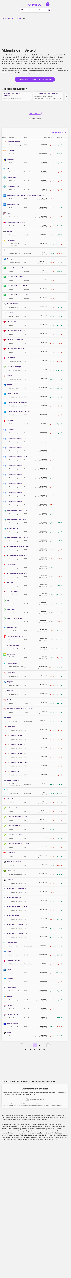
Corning (9, 970)
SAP (8, 169)
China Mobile (11, 178)
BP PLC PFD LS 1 (12, 609)
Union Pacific (11, 988)
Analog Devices (12, 259)
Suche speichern (34, 113)
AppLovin (10, 691)
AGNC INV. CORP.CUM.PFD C (17, 934)
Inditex (9, 232)
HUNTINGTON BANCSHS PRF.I (17, 817)
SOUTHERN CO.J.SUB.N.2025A (18, 546)
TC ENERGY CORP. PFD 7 (15, 448)
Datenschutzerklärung (57, 1105)
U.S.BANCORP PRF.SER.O (16, 340)
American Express (13, 205)
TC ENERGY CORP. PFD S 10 (16, 439)
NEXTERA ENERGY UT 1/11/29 (17, 537)
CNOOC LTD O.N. (13, 1015)
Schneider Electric (13, 645)
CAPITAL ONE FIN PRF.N (15, 736)
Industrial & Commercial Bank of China (20, 709)
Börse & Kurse (5, 18)
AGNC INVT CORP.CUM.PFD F (17, 907)
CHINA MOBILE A (13, 187)
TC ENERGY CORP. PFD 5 (15, 502)
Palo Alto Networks (13, 142)
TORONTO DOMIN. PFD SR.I (16, 277)
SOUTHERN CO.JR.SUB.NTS (17, 555)
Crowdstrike (11, 673)
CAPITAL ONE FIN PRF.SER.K (17, 763)
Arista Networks (12, 304)
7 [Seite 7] (30, 1050)
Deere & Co (11, 871)
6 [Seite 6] (25, 1050)
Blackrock (10, 880)
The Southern (11, 564)
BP (8, 600)
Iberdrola (10, 997)
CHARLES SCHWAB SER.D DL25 (18, 412)
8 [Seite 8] (34, 1050)
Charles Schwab (12, 394)
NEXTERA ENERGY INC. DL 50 (17, 511)
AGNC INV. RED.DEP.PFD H (16, 889)
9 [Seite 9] (39, 1050)
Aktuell (30, 10)
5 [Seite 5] (43, 1045)
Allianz (9, 718)
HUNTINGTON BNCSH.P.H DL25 (18, 844)
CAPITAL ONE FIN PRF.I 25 (16, 745)
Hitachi (9, 1033)
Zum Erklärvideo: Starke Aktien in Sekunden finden (35, 79)
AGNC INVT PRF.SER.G (15, 898)
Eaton (9, 952)
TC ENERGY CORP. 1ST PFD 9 (17, 457)
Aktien (11, 18)
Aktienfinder (18, 18)
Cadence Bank (12, 808)
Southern (10, 582)
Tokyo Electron (12, 664)
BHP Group (11, 151)
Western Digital (12, 627)
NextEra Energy (12, 529)
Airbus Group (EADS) (14, 781)
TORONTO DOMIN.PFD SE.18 (17, 286)
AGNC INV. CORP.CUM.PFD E (17, 925)
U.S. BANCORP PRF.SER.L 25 (17, 349)
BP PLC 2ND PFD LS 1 (14, 618)
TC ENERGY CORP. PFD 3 (15, 493)
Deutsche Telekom (13, 961)
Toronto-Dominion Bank (15, 268)
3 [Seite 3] (34, 1045)
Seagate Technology (14, 367)
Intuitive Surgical (12, 1024)
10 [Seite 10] (44, 1050)
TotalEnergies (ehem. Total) (16, 223)
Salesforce (10, 979)
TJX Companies (12, 591)
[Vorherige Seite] (21, 1045)
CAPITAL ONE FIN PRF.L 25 (16, 754)
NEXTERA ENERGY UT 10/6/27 (17, 520)
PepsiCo (10, 313)
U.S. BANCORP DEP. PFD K (16, 331)
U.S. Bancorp (11, 322)
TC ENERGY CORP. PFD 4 (15, 475)
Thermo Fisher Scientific (15, 636)
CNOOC (10, 1006)
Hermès (9, 250)
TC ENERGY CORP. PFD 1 (15, 466)
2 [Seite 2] (30, 1045)
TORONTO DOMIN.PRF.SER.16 (17, 295)
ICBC (9, 700)
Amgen (9, 385)
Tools (41, 10)
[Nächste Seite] (48, 1045)
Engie (9, 790)
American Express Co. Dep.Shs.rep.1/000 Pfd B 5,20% (25, 196)
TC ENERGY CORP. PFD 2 (15, 484)
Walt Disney (11, 654)
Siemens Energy (12, 943)
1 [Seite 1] (25, 1045)
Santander (10, 421)
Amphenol (10, 682)
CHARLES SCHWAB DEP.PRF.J (17, 403)
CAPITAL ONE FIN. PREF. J (16, 772)
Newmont (10, 160)
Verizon (9, 376)
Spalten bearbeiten (58, 132)
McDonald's (11, 241)
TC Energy (10, 430)
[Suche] (49, 10)
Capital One (11, 727)
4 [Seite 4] (39, 1045)
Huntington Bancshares (15, 835)
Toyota (9, 214)
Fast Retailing (11, 853)
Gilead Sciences (12, 799)
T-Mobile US (11, 358)
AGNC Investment (13, 916)
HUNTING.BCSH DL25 (14, 826)
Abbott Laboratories (14, 862)
